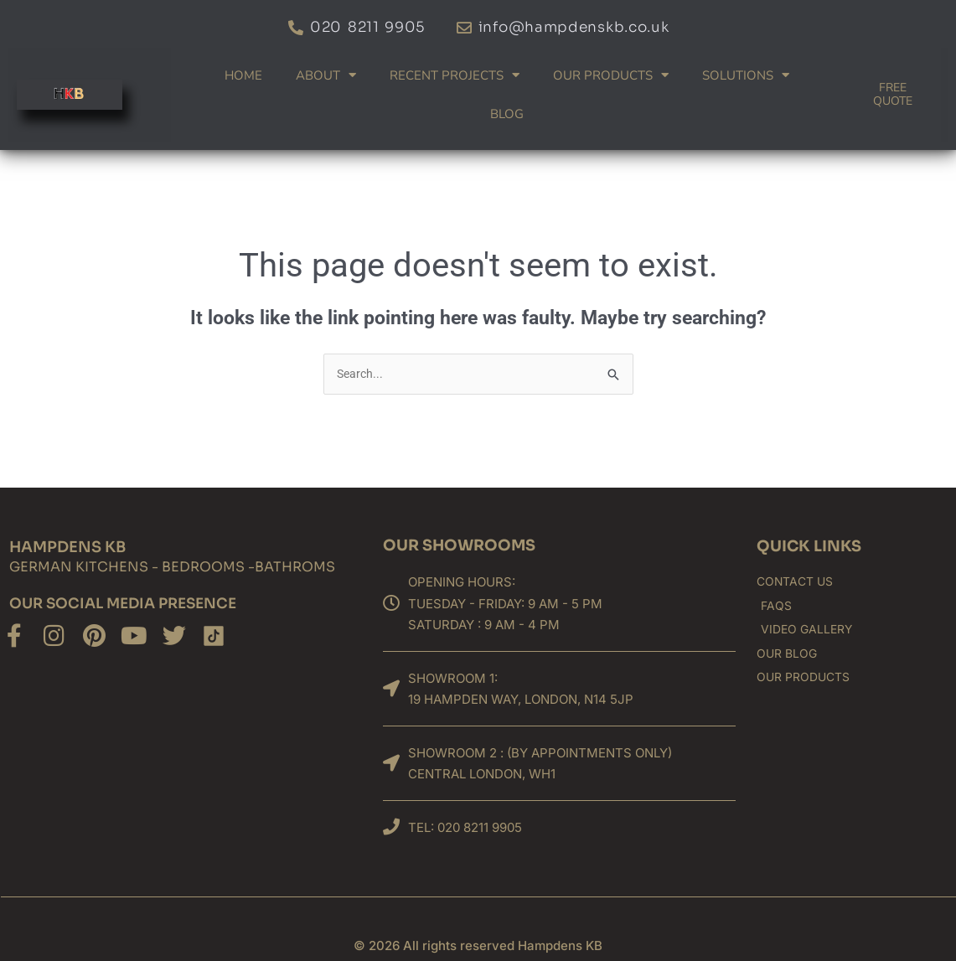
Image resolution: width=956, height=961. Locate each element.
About (326, 75)
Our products (611, 75)
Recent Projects (454, 75)
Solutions (745, 75)
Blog (507, 114)
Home (243, 75)
